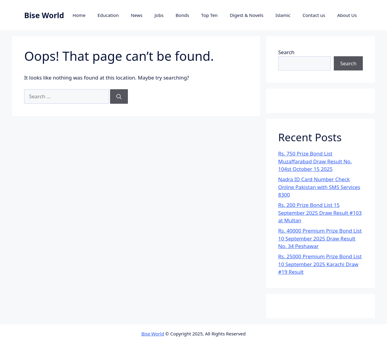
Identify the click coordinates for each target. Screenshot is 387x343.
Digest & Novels (246, 15)
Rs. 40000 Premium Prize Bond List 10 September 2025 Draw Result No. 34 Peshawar (320, 238)
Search (286, 52)
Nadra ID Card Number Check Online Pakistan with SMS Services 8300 (319, 187)
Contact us (314, 15)
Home (79, 15)
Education (108, 15)
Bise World (44, 15)
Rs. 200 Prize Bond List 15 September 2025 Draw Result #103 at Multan (320, 212)
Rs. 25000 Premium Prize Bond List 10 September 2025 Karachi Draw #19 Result (320, 264)
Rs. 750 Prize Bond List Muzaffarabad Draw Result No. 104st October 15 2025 (315, 161)
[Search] (119, 96)
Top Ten (209, 15)
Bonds (182, 15)
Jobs (159, 15)
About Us (347, 15)
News (137, 15)
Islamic (283, 15)
